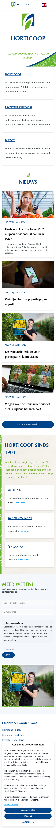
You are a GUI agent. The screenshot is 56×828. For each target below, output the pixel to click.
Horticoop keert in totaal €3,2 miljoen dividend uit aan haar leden (24, 234)
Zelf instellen (28, 822)
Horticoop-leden (11, 730)
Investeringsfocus (18, 107)
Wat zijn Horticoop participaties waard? (26, 301)
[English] (43, 5)
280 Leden (14, 489)
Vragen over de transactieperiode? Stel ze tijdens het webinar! (27, 406)
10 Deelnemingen (20, 518)
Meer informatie (11, 805)
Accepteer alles (28, 810)
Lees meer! (20, 502)
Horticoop (13, 74)
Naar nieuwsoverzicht (28, 424)
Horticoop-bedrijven (13, 735)
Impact (10, 140)
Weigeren (28, 816)
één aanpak (15, 546)
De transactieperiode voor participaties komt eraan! (22, 354)
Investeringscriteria (13, 740)
